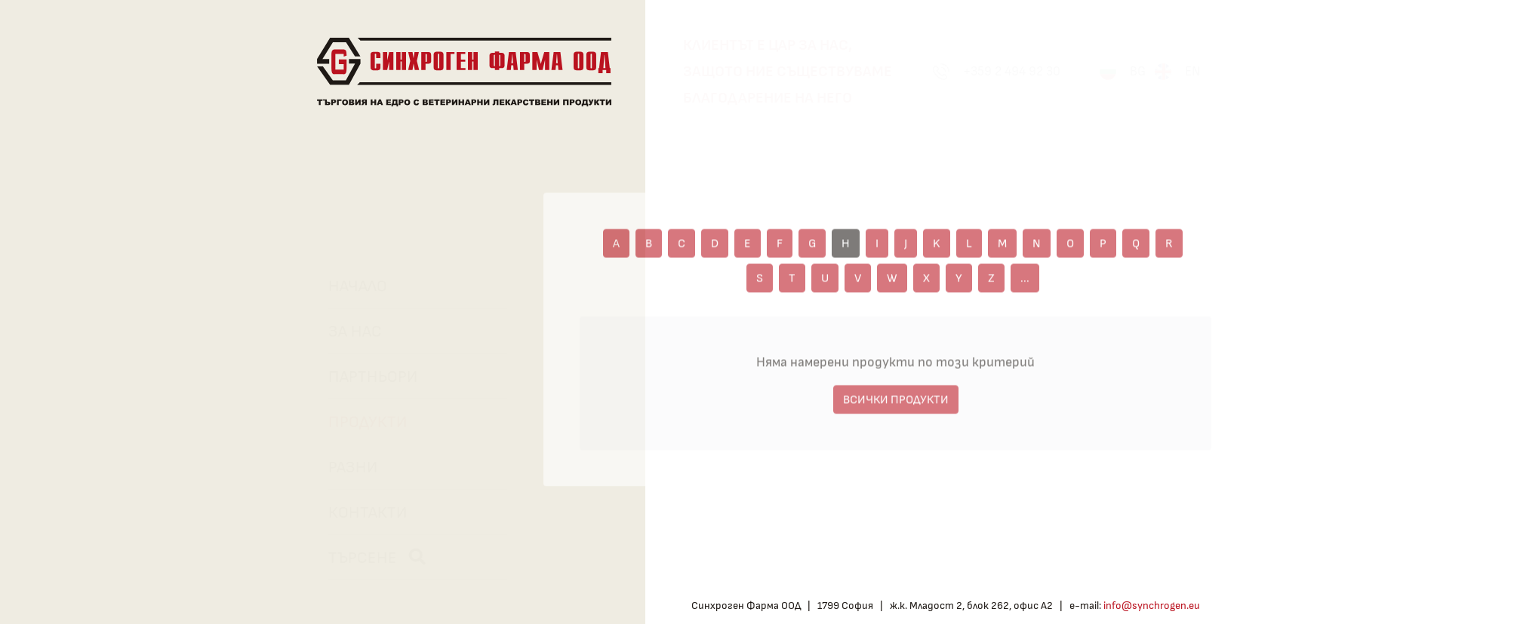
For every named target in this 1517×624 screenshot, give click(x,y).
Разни (345, 467)
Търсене (369, 557)
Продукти (360, 421)
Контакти (360, 512)
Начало (350, 286)
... (1024, 284)
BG (1138, 71)
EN (1192, 71)
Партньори (365, 376)
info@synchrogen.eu (1151, 605)
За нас (347, 331)
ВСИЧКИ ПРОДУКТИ (896, 405)
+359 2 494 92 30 (1011, 71)
